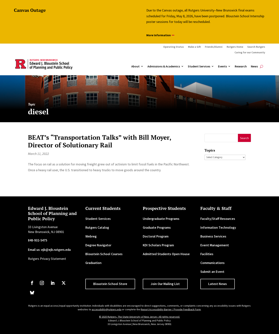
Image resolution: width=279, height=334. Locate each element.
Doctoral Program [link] (155, 236)
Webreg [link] (91, 236)
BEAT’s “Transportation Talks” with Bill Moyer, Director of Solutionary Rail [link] (99, 141)
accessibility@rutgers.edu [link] (106, 309)
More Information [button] (158, 35)
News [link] (254, 66)
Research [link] (241, 66)
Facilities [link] (206, 254)
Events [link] (222, 66)
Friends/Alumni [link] (214, 46)
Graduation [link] (93, 263)
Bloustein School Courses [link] (104, 254)
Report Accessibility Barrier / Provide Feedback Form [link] (171, 309)
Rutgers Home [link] (235, 46)
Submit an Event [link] (212, 271)
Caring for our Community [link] (250, 52)
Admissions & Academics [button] (163, 66)
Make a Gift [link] (194, 46)
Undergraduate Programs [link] (161, 218)
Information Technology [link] (218, 227)
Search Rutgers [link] (256, 46)
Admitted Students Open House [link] (166, 254)
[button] (244, 138)
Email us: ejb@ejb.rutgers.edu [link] (49, 249)
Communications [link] (212, 263)
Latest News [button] (217, 284)
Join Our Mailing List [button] (165, 284)
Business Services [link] (213, 236)
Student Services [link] (199, 66)
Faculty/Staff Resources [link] (217, 218)
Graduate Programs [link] (157, 227)
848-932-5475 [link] (37, 240)
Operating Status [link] (173, 46)
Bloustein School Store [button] (110, 284)
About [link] (135, 66)
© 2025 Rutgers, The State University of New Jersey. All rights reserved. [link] (139, 316)
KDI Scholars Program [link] (158, 245)
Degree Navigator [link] (98, 245)
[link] (32, 283)
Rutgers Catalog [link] (97, 227)
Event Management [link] (214, 245)
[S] (221, 138)
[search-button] (261, 66)
